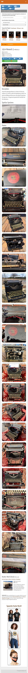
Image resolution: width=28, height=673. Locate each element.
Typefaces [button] (4, 8)
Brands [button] (4, 6)
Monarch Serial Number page (17, 596)
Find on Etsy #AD (14, 61)
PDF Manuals (19, 28)
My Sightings (18, 579)
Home (3, 44)
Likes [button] (20, 58)
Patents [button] (11, 8)
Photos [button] (15, 58)
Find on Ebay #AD (6, 61)
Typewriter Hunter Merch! (14, 606)
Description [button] (5, 58)
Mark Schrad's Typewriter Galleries (6, 579)
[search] (14, 22)
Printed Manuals (13, 28)
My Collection (13, 579)
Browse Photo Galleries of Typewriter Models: (8, 20)
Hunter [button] (10, 58)
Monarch (5, 44)
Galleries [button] (16, 6)
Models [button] (10, 6)
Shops (7, 30)
